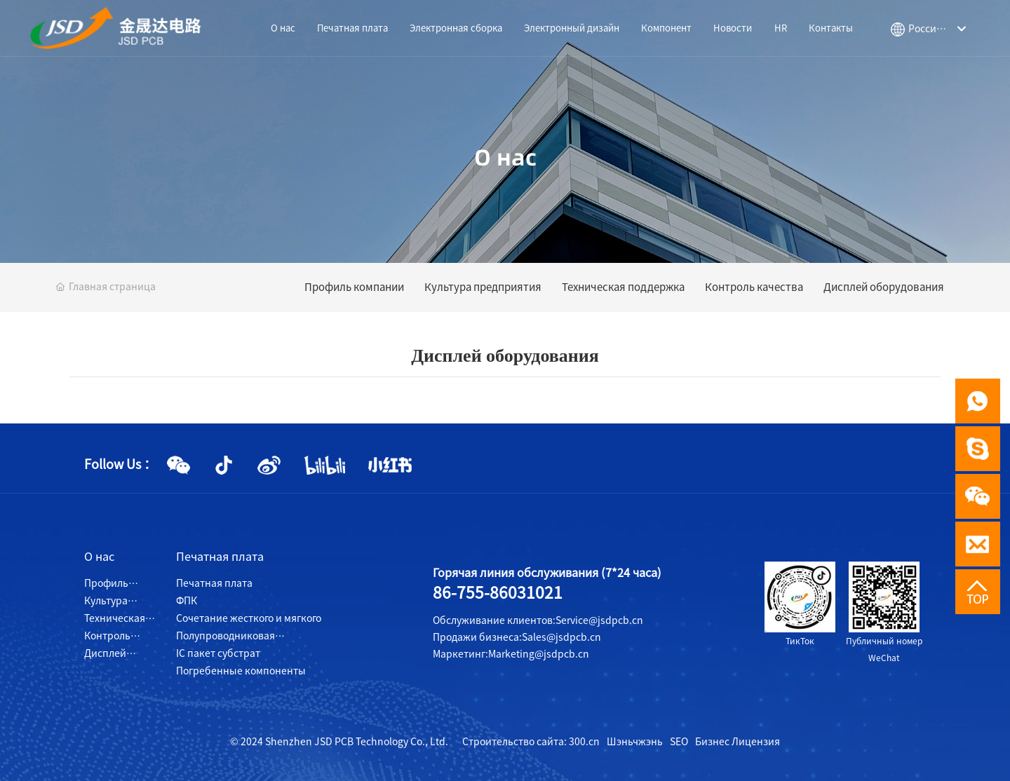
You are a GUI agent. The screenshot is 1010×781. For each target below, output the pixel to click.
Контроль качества (754, 287)
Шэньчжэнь (635, 742)
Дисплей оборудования (883, 287)
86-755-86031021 (498, 593)
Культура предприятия (482, 287)
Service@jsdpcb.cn (599, 620)
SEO (679, 742)
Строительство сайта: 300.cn (531, 742)
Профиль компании (354, 287)
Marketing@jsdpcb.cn (538, 654)
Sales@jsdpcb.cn (561, 637)
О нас (505, 157)
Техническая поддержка (623, 287)
